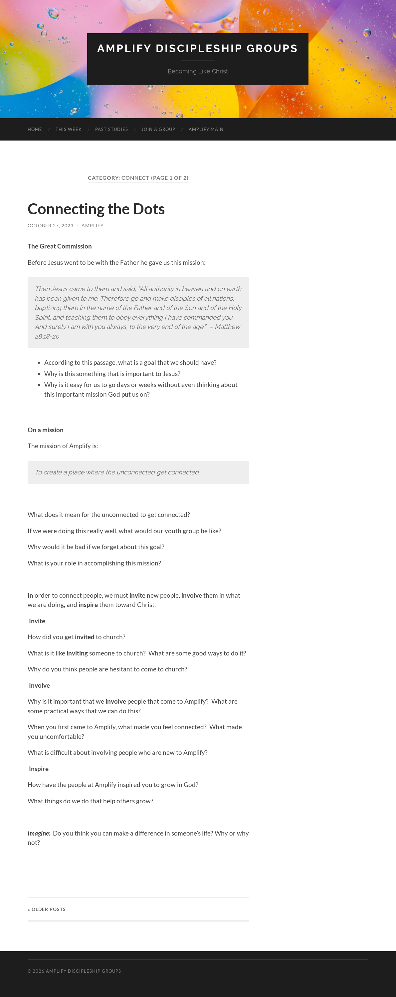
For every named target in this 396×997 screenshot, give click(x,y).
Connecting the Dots (96, 209)
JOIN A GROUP (158, 129)
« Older (47, 909)
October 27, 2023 (51, 225)
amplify (93, 225)
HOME (35, 129)
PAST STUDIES (111, 129)
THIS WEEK (69, 129)
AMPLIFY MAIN (206, 129)
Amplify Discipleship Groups (197, 48)
